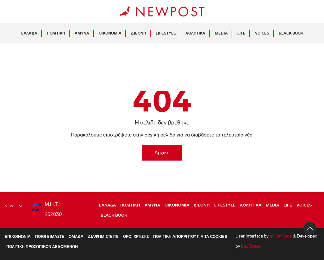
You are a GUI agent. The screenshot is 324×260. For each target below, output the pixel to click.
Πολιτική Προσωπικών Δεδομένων (42, 247)
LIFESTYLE (166, 33)
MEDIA (221, 33)
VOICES (262, 33)
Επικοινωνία (18, 237)
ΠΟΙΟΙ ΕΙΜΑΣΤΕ (49, 237)
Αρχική (162, 152)
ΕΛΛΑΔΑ (29, 33)
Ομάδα (76, 237)
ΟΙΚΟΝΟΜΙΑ (110, 33)
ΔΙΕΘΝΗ (138, 33)
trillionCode (281, 236)
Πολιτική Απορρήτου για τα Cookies (190, 237)
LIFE (241, 33)
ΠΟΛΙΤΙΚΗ (56, 33)
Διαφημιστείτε (103, 237)
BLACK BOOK (291, 33)
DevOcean (251, 246)
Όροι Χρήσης (136, 237)
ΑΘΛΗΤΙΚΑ (195, 33)
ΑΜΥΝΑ (82, 33)
